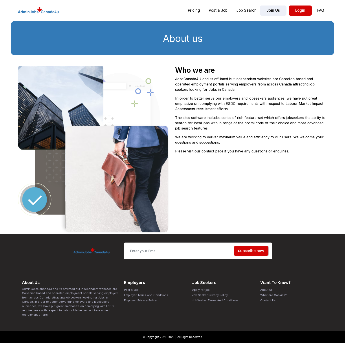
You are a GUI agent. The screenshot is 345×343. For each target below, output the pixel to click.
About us (266, 289)
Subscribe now (251, 250)
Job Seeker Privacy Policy (210, 295)
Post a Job (218, 10)
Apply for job (201, 289)
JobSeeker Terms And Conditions (215, 300)
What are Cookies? (273, 295)
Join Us (273, 10)
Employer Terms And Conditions (146, 295)
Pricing (194, 10)
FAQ (320, 10)
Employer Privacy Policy (140, 300)
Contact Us (268, 300)
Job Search (246, 10)
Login (300, 10)
